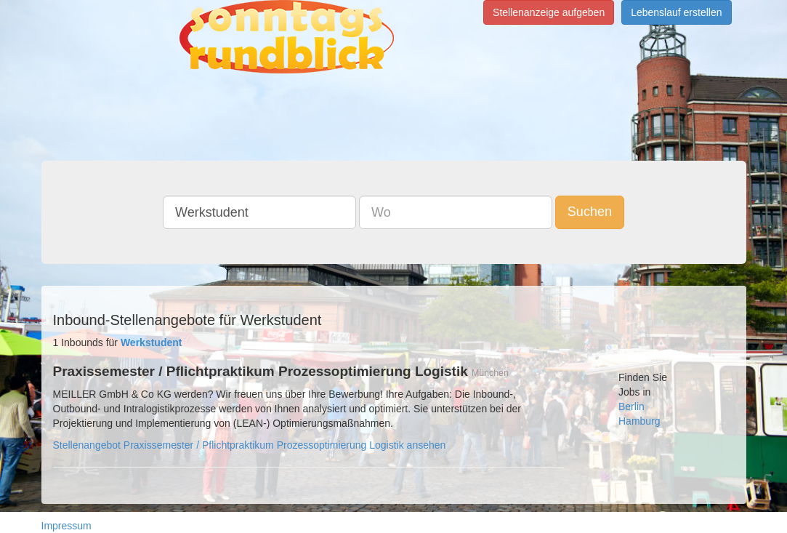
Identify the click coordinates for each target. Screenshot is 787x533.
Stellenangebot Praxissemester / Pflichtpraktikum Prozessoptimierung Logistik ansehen (249, 445)
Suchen (590, 211)
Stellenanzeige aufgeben (549, 12)
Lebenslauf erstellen (676, 12)
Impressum (66, 526)
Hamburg (639, 421)
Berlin (631, 406)
